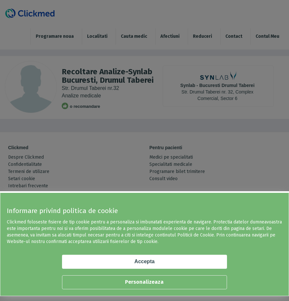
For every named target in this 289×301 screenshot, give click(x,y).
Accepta (144, 261)
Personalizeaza (144, 282)
